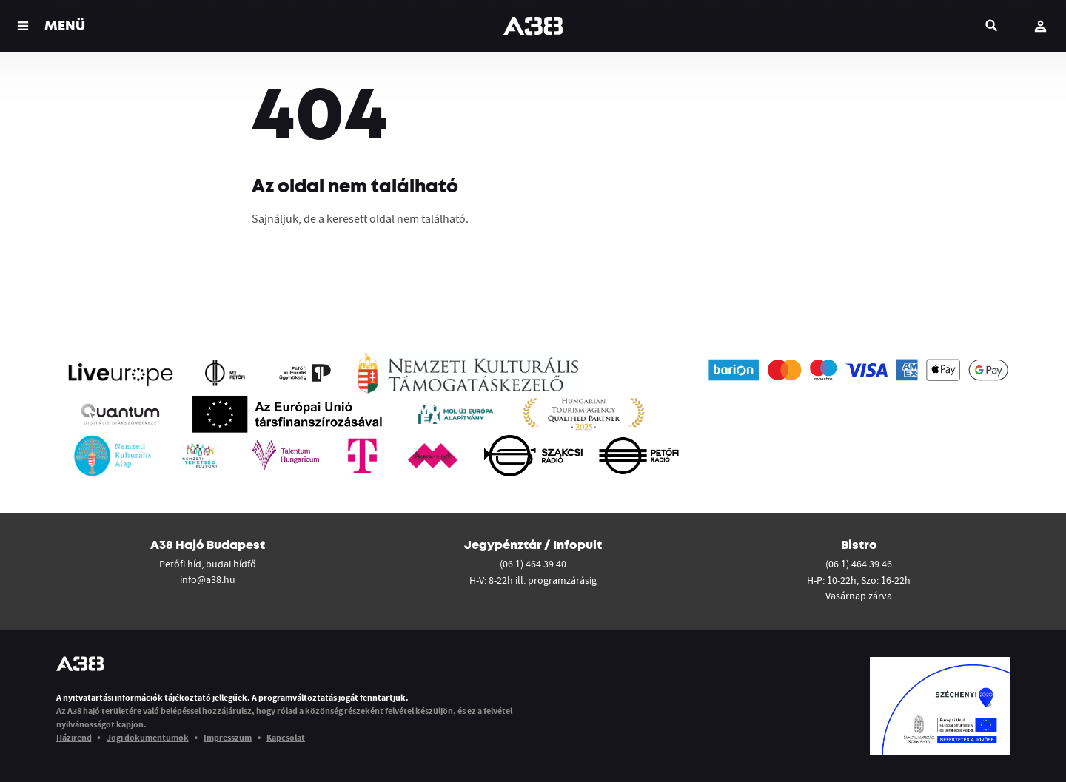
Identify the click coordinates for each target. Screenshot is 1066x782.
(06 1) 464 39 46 (858, 563)
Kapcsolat (285, 737)
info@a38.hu (207, 579)
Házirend (74, 737)
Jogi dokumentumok (148, 737)
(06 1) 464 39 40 (533, 563)
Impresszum (228, 737)
